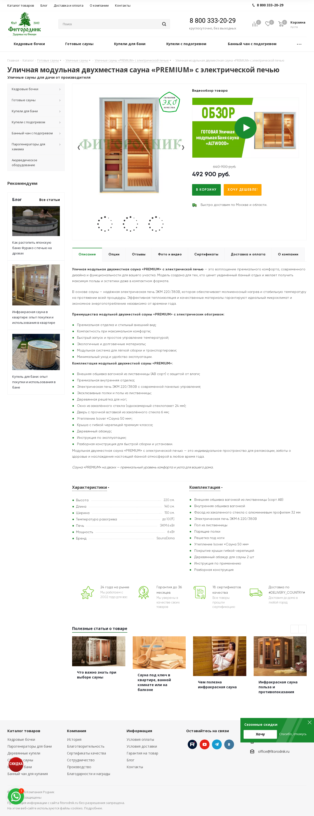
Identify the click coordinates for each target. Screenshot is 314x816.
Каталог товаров (23, 730)
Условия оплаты (140, 739)
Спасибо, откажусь (293, 734)
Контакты (135, 767)
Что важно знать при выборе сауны (96, 674)
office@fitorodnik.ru (273, 751)
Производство (79, 767)
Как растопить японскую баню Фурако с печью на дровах (32, 247)
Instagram (192, 744)
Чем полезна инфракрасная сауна (217, 684)
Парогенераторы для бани (29, 746)
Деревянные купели (23, 753)
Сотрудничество (81, 760)
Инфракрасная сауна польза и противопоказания (278, 687)
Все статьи (49, 199)
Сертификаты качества (86, 753)
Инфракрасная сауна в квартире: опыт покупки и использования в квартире (33, 317)
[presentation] (78, 149)
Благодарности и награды (88, 773)
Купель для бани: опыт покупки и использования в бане (34, 381)
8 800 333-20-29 (213, 20)
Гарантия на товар (142, 753)
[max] (16, 796)
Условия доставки (142, 746)
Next (303, 629)
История (74, 739)
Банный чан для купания (27, 773)
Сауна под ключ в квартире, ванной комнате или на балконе (154, 682)
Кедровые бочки (21, 739)
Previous (295, 629)
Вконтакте (229, 744)
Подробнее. (93, 808)
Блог (130, 760)
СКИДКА (16, 764)
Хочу (260, 733)
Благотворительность (86, 746)
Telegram (217, 744)
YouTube (204, 744)
